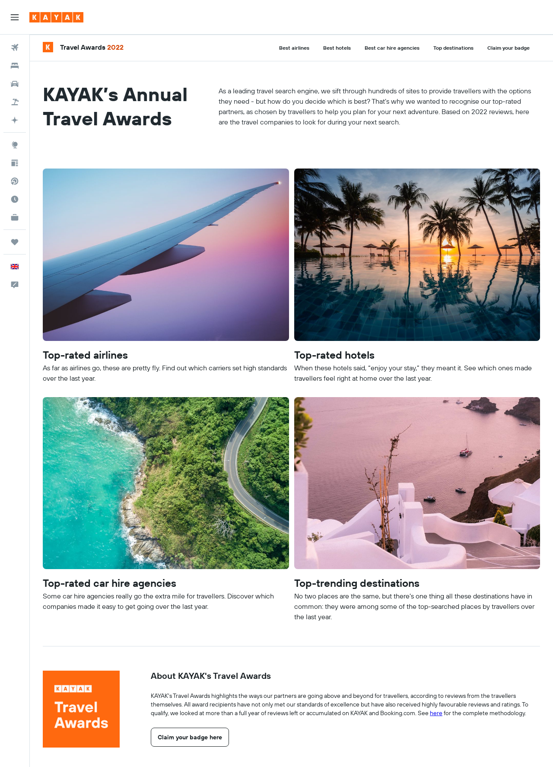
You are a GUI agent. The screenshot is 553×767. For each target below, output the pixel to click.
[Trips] (14, 242)
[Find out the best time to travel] (14, 199)
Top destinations (453, 48)
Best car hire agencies (392, 48)
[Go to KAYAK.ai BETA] (14, 120)
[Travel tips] (14, 163)
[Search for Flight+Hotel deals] (14, 102)
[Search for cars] (14, 83)
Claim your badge (508, 48)
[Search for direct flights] (14, 181)
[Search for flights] (14, 47)
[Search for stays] (14, 65)
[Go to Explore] (14, 144)
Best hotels (337, 48)
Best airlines (294, 48)
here (436, 713)
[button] (14, 17)
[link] (190, 737)
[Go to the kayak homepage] (56, 17)
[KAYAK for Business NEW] (14, 217)
